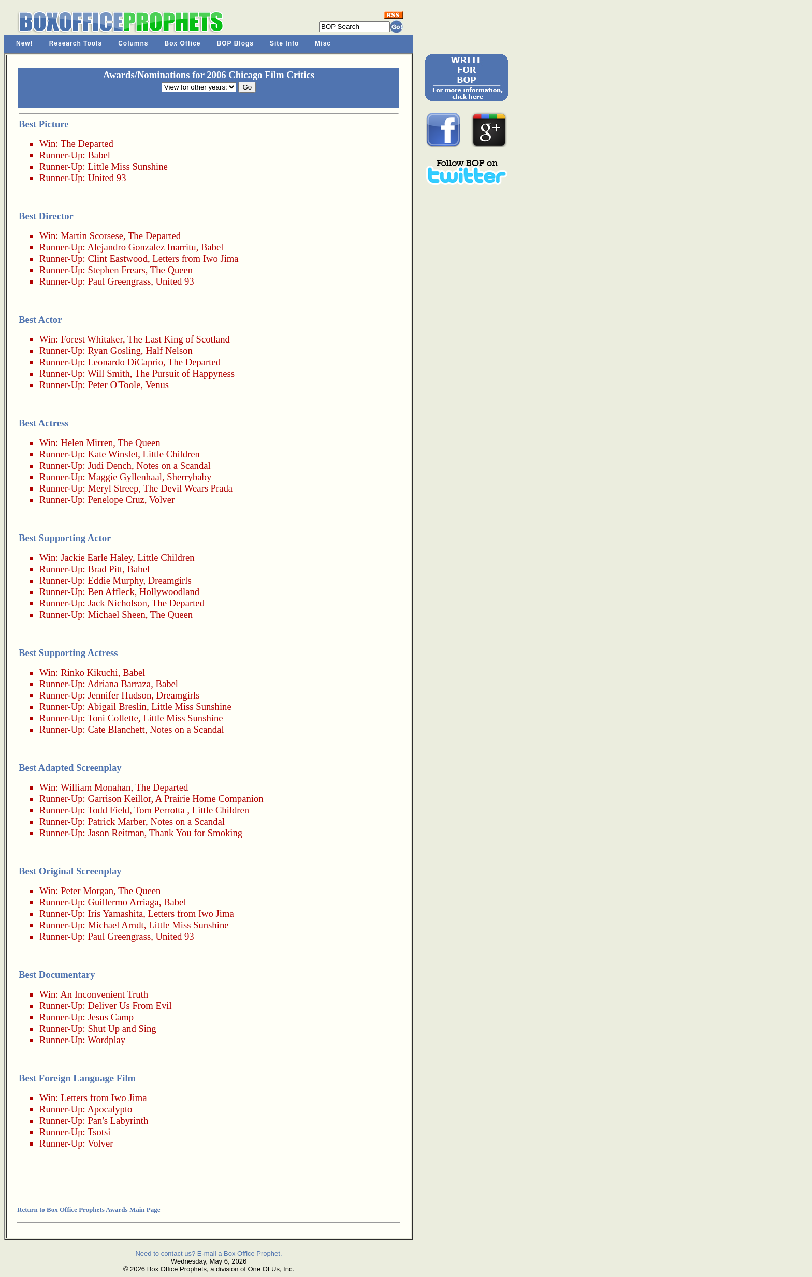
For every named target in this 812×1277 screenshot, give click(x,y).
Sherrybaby (189, 476)
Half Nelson (169, 350)
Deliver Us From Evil (129, 1005)
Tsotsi (99, 1131)
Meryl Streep (113, 488)
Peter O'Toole (114, 384)
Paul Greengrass (119, 281)
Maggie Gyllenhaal (125, 476)
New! (24, 43)
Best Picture (44, 123)
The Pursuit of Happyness (185, 373)
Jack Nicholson (117, 603)
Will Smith (109, 373)
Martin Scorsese (92, 235)
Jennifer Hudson (119, 695)
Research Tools (75, 43)
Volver (162, 499)
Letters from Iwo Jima (195, 258)
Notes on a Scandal (173, 465)
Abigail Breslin (117, 706)
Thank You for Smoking (195, 832)
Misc (323, 43)
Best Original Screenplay (70, 871)
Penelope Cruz (116, 499)
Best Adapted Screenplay (70, 767)
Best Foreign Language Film (77, 1078)
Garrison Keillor (119, 798)
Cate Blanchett (116, 729)
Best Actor (40, 319)
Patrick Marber (117, 821)
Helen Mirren (87, 442)
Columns (133, 43)
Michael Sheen (116, 614)
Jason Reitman (116, 832)
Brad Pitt (105, 568)
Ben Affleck (111, 591)
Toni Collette (113, 717)
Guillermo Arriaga (123, 902)
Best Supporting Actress (68, 652)
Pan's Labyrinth (118, 1120)
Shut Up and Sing (122, 1028)
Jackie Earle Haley (97, 557)
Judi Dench (109, 465)
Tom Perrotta (159, 810)
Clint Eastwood (118, 258)
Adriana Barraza (119, 683)
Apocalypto (109, 1109)
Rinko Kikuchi (89, 672)
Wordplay (106, 1039)
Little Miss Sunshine (127, 166)
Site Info (284, 43)
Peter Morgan (87, 890)
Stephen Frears (116, 269)
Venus (157, 384)
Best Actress (44, 423)
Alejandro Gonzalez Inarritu (141, 247)
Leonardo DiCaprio (125, 362)
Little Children (171, 454)
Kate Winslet (113, 454)
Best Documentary (57, 974)
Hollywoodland (169, 591)
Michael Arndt (115, 924)
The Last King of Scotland (178, 339)
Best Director (46, 216)
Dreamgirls (170, 580)
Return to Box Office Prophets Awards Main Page (88, 1209)
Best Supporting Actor (65, 537)
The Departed (87, 143)
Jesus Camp (111, 1017)
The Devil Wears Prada (188, 488)
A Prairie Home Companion (209, 798)
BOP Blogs (235, 43)
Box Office (183, 43)
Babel (99, 155)
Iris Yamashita (115, 913)
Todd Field (108, 810)
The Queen (171, 269)
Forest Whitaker (92, 339)
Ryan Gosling (114, 350)
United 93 (107, 177)
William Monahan (96, 787)
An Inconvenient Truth (104, 994)
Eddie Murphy (115, 580)
